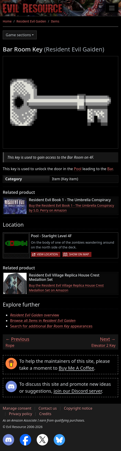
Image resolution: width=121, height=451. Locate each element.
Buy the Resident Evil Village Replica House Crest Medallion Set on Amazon (66, 288)
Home (7, 21)
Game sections (18, 34)
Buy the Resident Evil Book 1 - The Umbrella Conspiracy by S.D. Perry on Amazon (71, 208)
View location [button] (47, 254)
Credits (45, 413)
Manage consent (17, 408)
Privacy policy (20, 413)
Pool (77, 168)
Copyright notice (78, 408)
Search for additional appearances (51, 326)
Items (55, 21)
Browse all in (43, 320)
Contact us (47, 408)
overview (34, 315)
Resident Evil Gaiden (31, 21)
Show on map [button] (79, 254)
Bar (110, 168)
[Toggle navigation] (111, 8)
